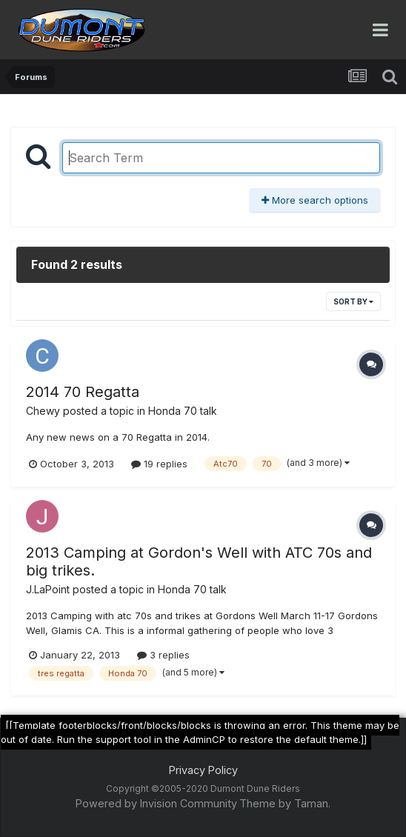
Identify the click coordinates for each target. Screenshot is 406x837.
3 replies (163, 655)
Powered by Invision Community (156, 803)
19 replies (159, 464)
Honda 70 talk (182, 410)
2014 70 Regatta (82, 392)
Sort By (353, 301)
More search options (315, 200)
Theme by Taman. (284, 803)
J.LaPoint (48, 589)
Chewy (43, 410)
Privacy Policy (203, 770)
